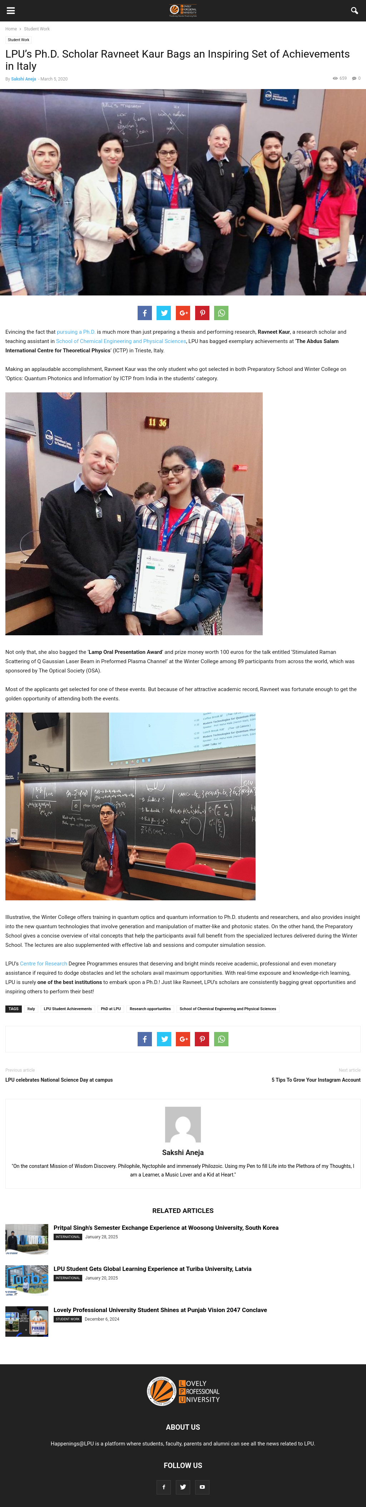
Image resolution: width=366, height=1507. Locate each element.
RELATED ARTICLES (182, 1211)
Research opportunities (150, 1009)
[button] (355, 12)
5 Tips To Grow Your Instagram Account (316, 1080)
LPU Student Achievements (68, 1009)
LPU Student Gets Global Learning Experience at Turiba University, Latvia (153, 1268)
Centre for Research (43, 963)
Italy (31, 1009)
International (68, 1237)
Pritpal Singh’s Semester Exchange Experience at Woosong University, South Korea (166, 1227)
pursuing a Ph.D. (76, 332)
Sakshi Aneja (23, 79)
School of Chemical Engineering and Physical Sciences (121, 341)
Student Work (18, 40)
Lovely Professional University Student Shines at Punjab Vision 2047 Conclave (160, 1309)
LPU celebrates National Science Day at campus (59, 1080)
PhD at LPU (111, 1009)
